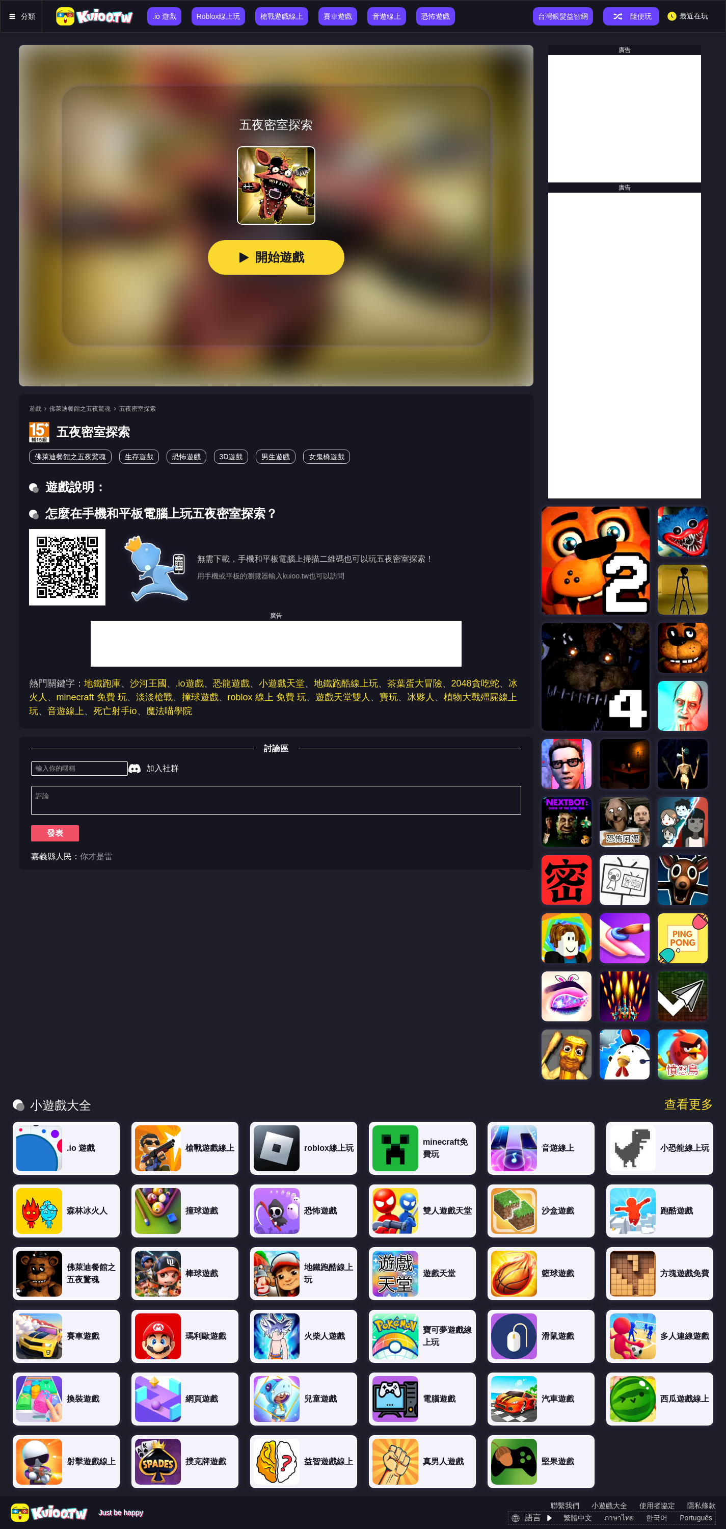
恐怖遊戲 (186, 457)
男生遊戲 (275, 457)
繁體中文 (577, 1518)
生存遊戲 (139, 457)
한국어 (656, 1518)
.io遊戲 (190, 683)
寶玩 (389, 697)
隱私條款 (701, 1505)
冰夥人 (421, 697)
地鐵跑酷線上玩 (346, 683)
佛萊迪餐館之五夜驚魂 (80, 408)
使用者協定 (657, 1505)
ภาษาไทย (619, 1518)
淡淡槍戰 (154, 697)
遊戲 (35, 408)
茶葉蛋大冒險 (414, 683)
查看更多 (688, 1104)
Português (696, 1518)
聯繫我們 (565, 1505)
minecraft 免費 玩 (92, 697)
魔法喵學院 (169, 711)
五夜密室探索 (137, 408)
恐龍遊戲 (231, 683)
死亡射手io (115, 711)
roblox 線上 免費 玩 (267, 697)
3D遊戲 (231, 457)
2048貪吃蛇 (475, 683)
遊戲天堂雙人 (342, 697)
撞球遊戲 (200, 697)
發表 (55, 837)
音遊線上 (65, 711)
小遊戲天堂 (282, 683)
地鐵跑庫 (102, 683)
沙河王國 (148, 683)
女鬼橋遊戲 (326, 457)
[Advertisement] (276, 644)
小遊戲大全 (609, 1505)
